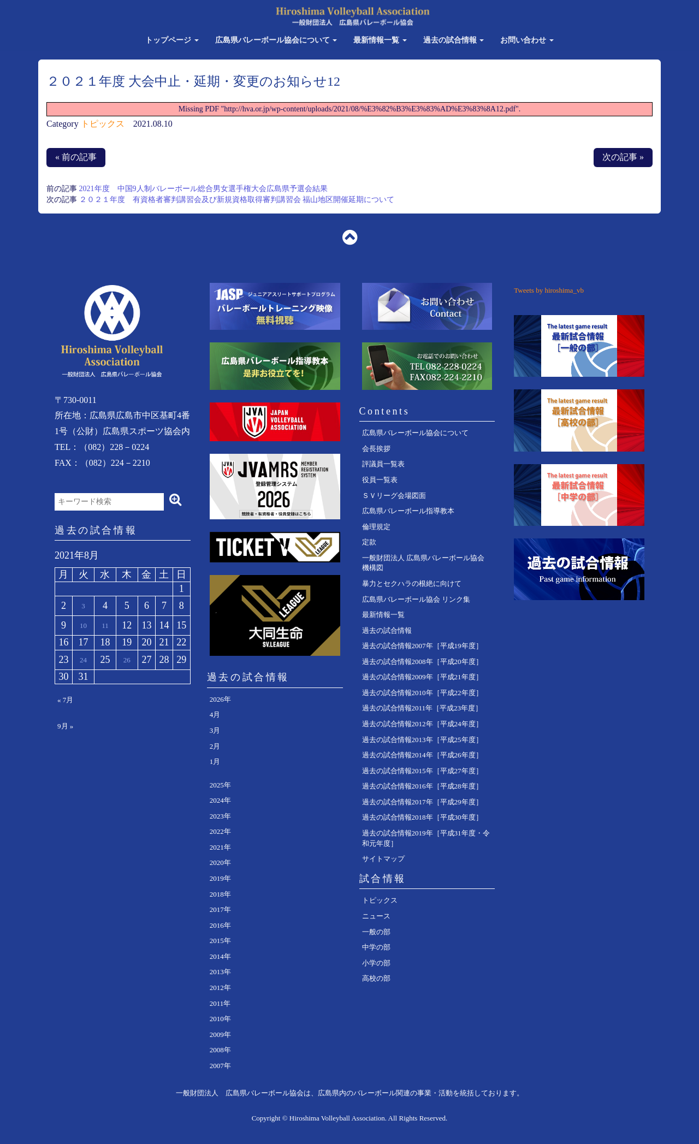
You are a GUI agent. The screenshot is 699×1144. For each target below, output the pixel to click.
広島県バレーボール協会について (276, 40)
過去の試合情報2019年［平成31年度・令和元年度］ (426, 838)
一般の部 (376, 932)
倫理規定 (376, 527)
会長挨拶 (376, 448)
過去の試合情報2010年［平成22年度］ (422, 693)
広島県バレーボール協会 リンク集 (416, 599)
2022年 (220, 831)
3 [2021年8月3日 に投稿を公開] (83, 606)
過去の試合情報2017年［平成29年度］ (422, 802)
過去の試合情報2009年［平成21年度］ (422, 677)
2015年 (220, 940)
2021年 (220, 847)
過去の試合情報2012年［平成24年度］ (422, 724)
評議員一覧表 (383, 464)
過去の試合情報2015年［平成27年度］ (422, 771)
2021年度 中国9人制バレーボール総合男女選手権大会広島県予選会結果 (203, 189)
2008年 (220, 1050)
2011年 (220, 1003)
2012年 (220, 987)
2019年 (220, 878)
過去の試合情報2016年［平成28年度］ (422, 786)
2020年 (220, 862)
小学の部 (376, 963)
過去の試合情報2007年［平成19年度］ (422, 646)
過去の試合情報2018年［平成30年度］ (422, 817)
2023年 (220, 816)
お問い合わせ (527, 40)
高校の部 (376, 978)
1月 (215, 761)
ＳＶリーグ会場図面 (394, 495)
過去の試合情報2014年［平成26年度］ (422, 755)
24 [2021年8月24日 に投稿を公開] (83, 660)
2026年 (220, 699)
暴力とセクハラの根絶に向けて (411, 583)
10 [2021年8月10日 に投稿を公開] (83, 625)
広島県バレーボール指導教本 (408, 511)
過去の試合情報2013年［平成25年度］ (422, 740)
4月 (215, 714)
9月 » (65, 726)
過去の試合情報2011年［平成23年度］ (422, 708)
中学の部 (376, 947)
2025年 (220, 785)
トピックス (103, 123)
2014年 (220, 956)
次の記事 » (623, 157)
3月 (215, 730)
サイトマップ (383, 859)
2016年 (220, 925)
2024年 (220, 800)
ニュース (376, 916)
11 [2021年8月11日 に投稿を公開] (105, 625)
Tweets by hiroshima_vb (549, 290)
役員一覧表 (380, 480)
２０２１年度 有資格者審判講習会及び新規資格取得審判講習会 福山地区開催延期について (237, 199)
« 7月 (65, 700)
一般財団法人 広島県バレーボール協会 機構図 (423, 563)
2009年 (220, 1034)
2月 (215, 746)
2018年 (220, 894)
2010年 (220, 1019)
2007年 (220, 1066)
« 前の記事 (76, 157)
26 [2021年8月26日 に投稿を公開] (127, 660)
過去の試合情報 (453, 40)
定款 (369, 542)
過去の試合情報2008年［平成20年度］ (422, 661)
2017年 (220, 909)
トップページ (172, 40)
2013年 (220, 972)
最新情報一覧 (380, 40)
